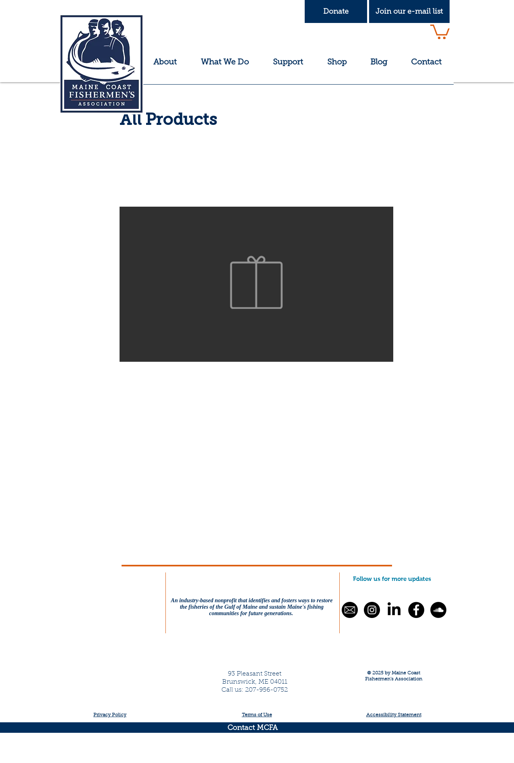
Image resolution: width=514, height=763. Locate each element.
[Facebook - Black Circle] (416, 610)
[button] (409, 11)
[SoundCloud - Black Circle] (438, 610)
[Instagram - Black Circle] (372, 610)
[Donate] (336, 11)
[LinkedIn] (394, 610)
